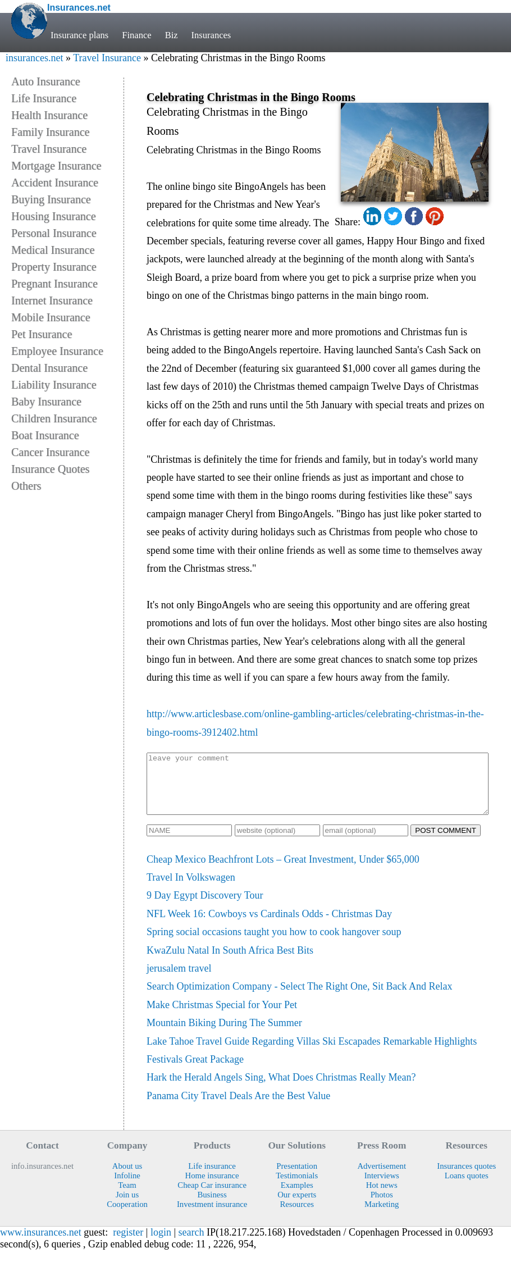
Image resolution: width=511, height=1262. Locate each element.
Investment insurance (212, 1215)
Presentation (296, 1177)
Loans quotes (467, 1187)
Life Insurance (43, 98)
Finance (136, 35)
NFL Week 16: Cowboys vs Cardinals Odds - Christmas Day (269, 925)
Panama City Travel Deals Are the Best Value (238, 1107)
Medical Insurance (52, 250)
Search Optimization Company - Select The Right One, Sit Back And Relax (300, 998)
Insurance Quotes (50, 469)
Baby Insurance (46, 401)
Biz (171, 35)
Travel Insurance (107, 57)
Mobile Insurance (50, 317)
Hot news (382, 1196)
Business (211, 1206)
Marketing (381, 1215)
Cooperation (127, 1215)
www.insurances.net (40, 1244)
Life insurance (212, 1177)
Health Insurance (49, 115)
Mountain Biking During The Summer (224, 1034)
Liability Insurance (54, 385)
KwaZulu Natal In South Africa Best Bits (230, 962)
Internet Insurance (52, 300)
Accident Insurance (54, 182)
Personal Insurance (54, 233)
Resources (297, 1215)
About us (127, 1177)
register (128, 1244)
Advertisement (381, 1177)
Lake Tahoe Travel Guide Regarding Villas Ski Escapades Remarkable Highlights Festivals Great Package (312, 1062)
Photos (382, 1206)
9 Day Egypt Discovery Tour (205, 907)
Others (26, 486)
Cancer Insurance (50, 452)
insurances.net (34, 57)
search (191, 1244)
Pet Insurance (41, 334)
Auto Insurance (45, 81)
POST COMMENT (445, 842)
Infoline (127, 1187)
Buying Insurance (51, 199)
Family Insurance (50, 132)
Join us (127, 1206)
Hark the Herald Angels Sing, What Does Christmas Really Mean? (281, 1089)
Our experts (296, 1206)
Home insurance (212, 1187)
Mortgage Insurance (56, 166)
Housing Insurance (53, 216)
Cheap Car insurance (212, 1196)
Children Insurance (54, 418)
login (160, 1244)
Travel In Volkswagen (191, 889)
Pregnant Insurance (54, 283)
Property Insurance (54, 267)
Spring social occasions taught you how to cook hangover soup (274, 943)
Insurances (211, 35)
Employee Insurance (57, 351)
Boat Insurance (45, 435)
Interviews (381, 1187)
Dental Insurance (49, 368)
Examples (297, 1196)
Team (127, 1196)
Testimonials (297, 1187)
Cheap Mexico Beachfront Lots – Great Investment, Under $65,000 (283, 871)
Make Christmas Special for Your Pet (222, 1016)
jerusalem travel (179, 980)
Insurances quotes (466, 1177)
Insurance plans (79, 35)
